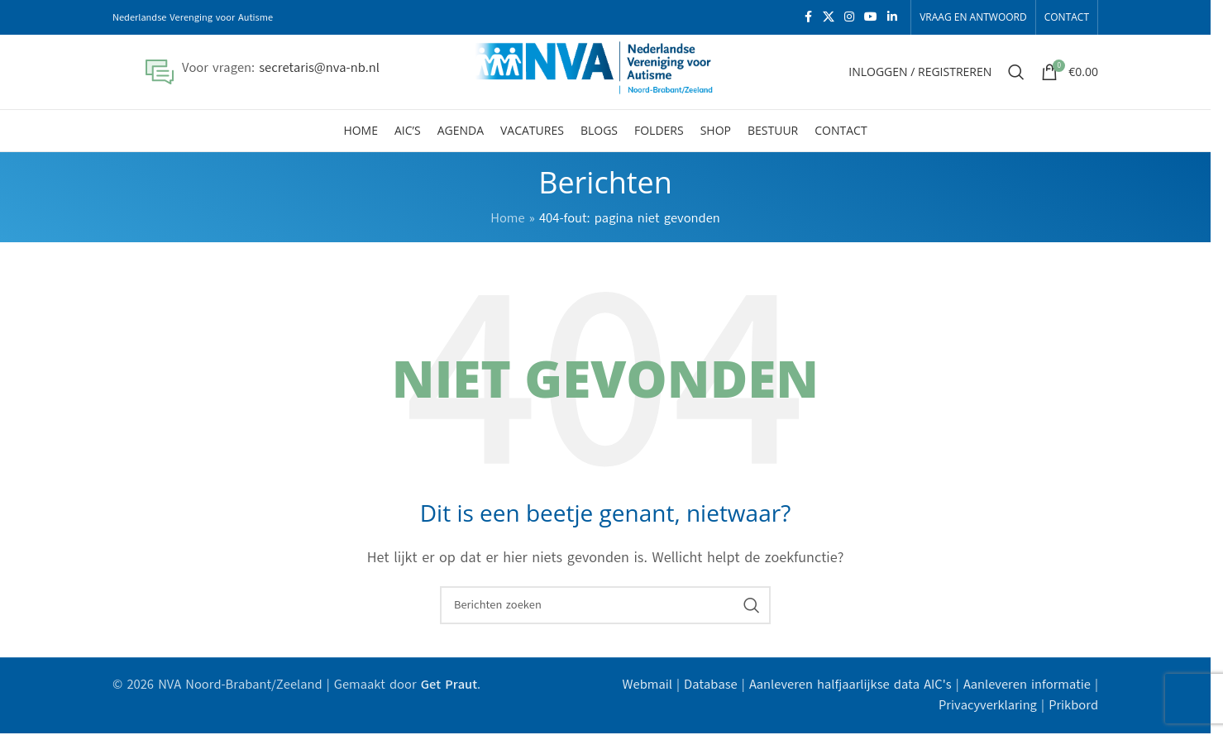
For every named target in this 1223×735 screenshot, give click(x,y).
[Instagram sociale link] (849, 17)
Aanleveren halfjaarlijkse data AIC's (850, 684)
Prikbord (1073, 705)
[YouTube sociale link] (870, 17)
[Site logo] (605, 71)
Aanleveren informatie (1027, 684)
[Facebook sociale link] (808, 17)
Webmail (647, 684)
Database (711, 684)
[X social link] (828, 17)
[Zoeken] (1016, 71)
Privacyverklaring (988, 705)
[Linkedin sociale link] (892, 17)
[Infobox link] (263, 72)
